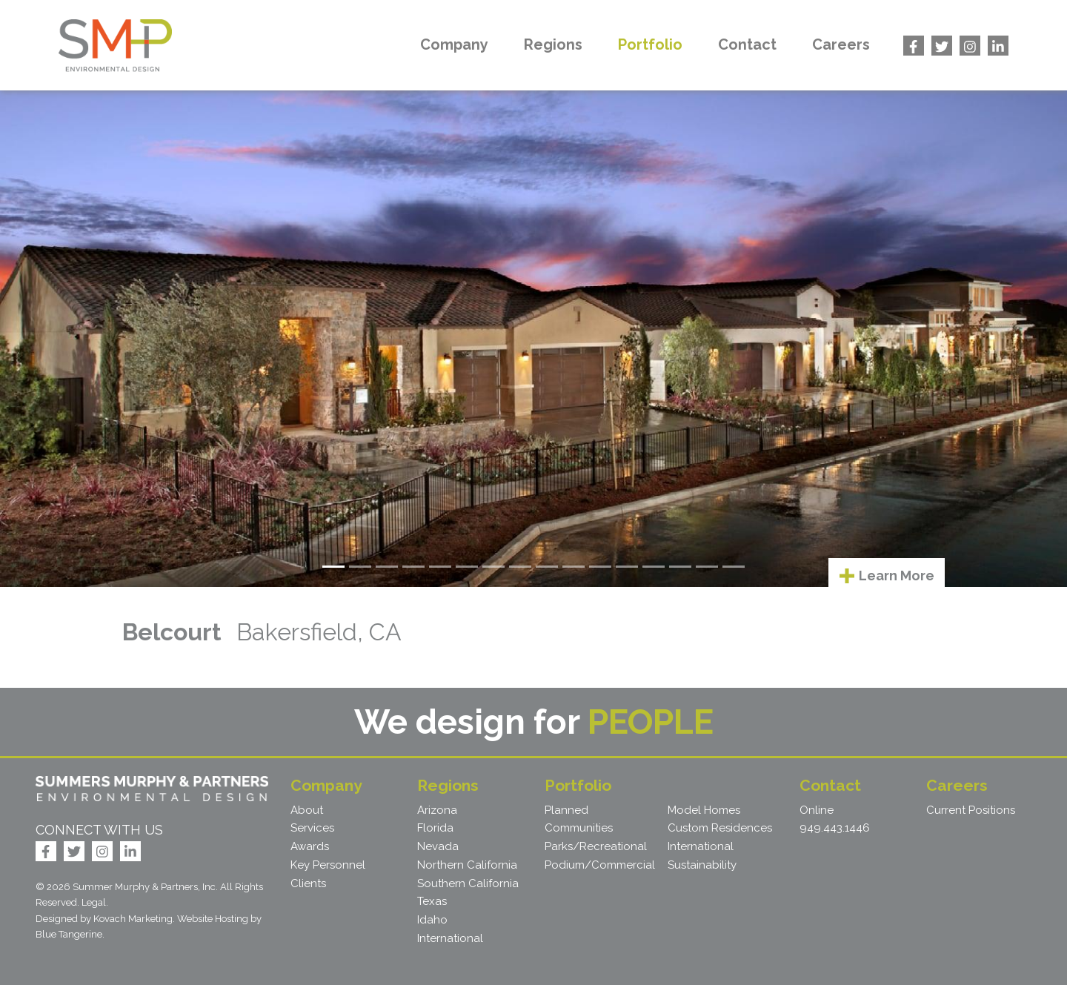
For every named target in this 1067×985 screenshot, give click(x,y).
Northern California (467, 865)
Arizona (437, 810)
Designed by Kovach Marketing (104, 918)
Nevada (438, 846)
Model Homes (704, 810)
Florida (435, 828)
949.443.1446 (835, 828)
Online (817, 810)
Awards (309, 846)
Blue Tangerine (69, 934)
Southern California (468, 883)
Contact (747, 44)
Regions (553, 44)
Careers (841, 44)
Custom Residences (720, 828)
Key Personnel (327, 865)
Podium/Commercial (600, 865)
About (306, 810)
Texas (432, 901)
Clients (308, 883)
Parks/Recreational (596, 846)
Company (454, 44)
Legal (94, 902)
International (450, 938)
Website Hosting (212, 918)
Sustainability (702, 865)
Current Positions (970, 810)
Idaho (432, 919)
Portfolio (650, 44)
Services (312, 828)
